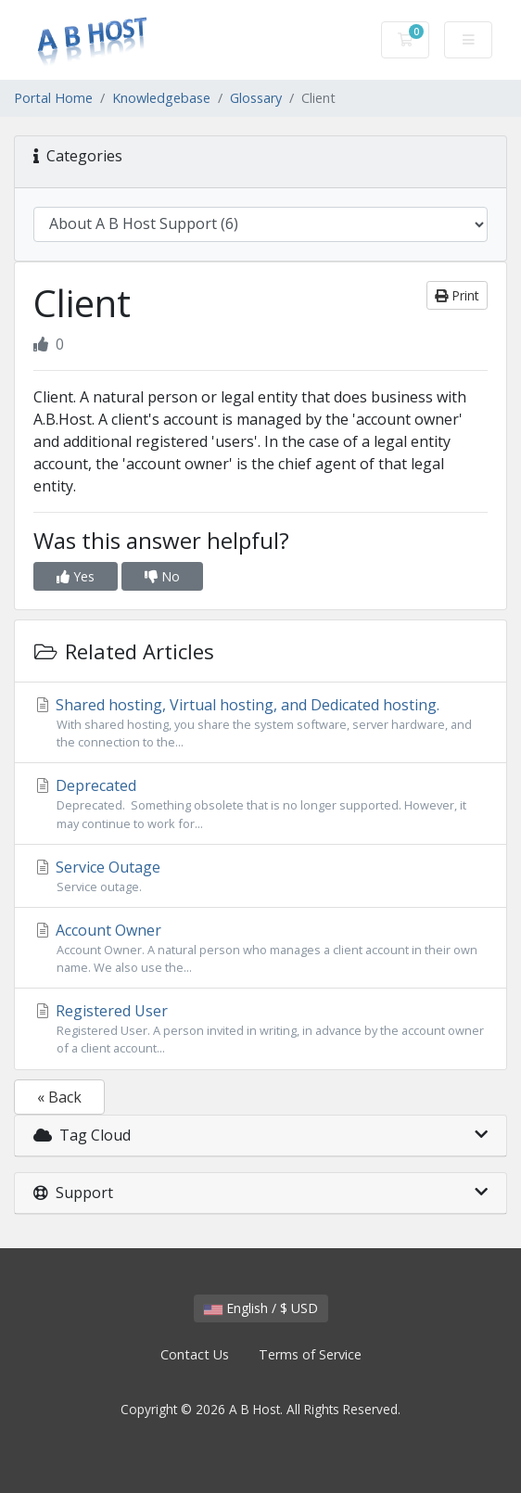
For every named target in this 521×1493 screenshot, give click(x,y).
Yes (76, 576)
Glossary (256, 98)
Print (457, 295)
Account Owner (260, 948)
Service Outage (260, 876)
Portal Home (53, 98)
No (162, 576)
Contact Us (194, 1354)
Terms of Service (310, 1354)
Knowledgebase (161, 98)
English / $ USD (261, 1308)
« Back (59, 1097)
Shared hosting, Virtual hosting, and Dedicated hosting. (260, 723)
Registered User (260, 1029)
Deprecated (260, 803)
